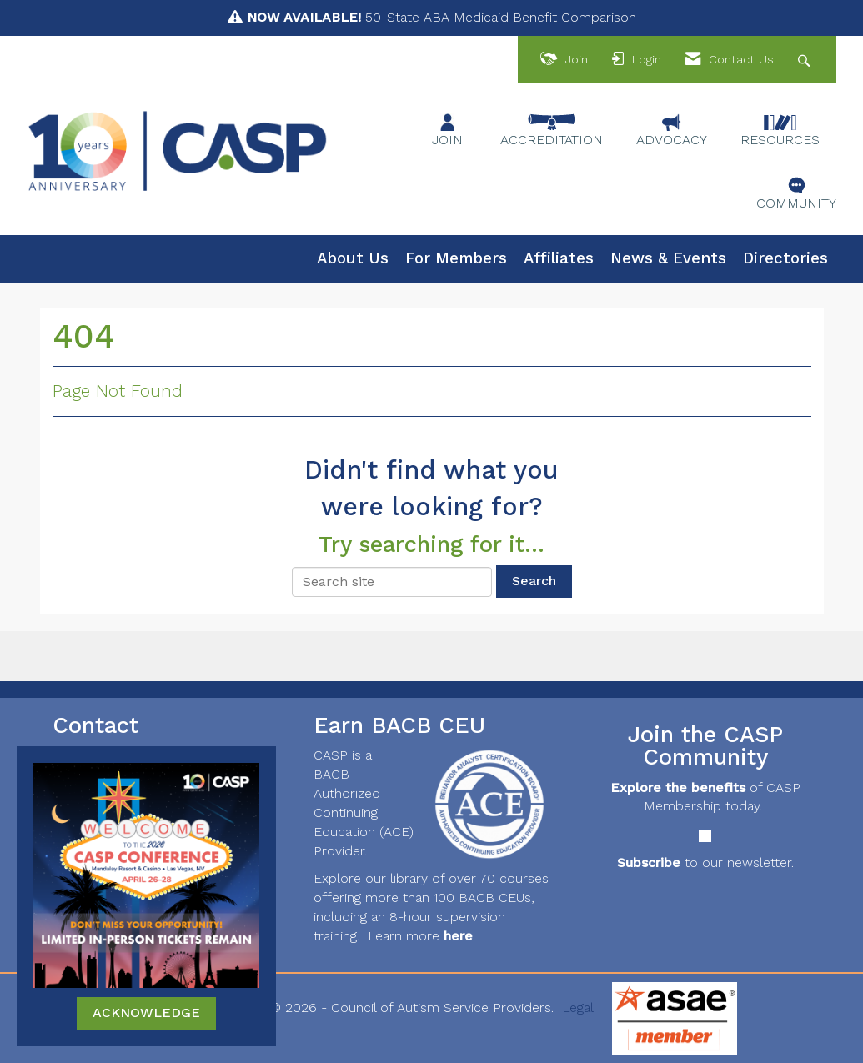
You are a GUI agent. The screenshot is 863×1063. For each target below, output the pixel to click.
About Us (353, 258)
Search (534, 581)
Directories (785, 258)
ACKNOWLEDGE (146, 1012)
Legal (578, 1007)
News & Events (668, 258)
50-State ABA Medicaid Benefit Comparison (441, 17)
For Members (456, 258)
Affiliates (559, 258)
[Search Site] (806, 60)
